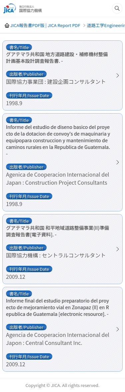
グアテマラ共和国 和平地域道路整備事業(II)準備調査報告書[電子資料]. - (57, 231)
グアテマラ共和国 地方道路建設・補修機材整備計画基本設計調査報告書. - (57, 57)
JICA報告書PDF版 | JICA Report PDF (45, 25)
